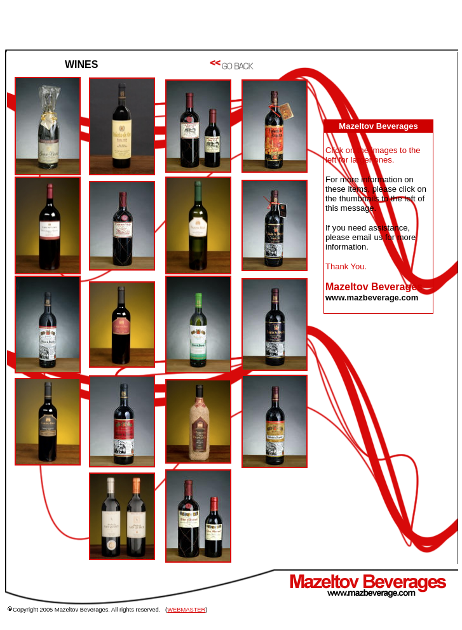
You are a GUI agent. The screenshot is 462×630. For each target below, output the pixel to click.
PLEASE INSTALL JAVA (383, 267)
